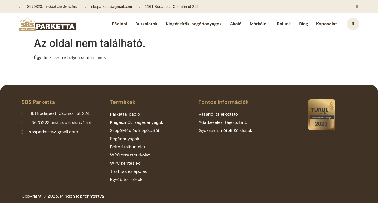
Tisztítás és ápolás (128, 171)
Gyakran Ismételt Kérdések (225, 130)
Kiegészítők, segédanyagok (194, 24)
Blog (303, 24)
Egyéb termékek (126, 179)
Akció (236, 24)
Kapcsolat (326, 24)
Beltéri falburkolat (127, 147)
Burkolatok (146, 24)
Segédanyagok (124, 139)
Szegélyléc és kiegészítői (134, 130)
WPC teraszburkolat (130, 155)
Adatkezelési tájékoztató (222, 122)
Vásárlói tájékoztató (218, 114)
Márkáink (259, 24)
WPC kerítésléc (125, 163)
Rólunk (284, 24)
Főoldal (119, 24)
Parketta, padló (125, 114)
